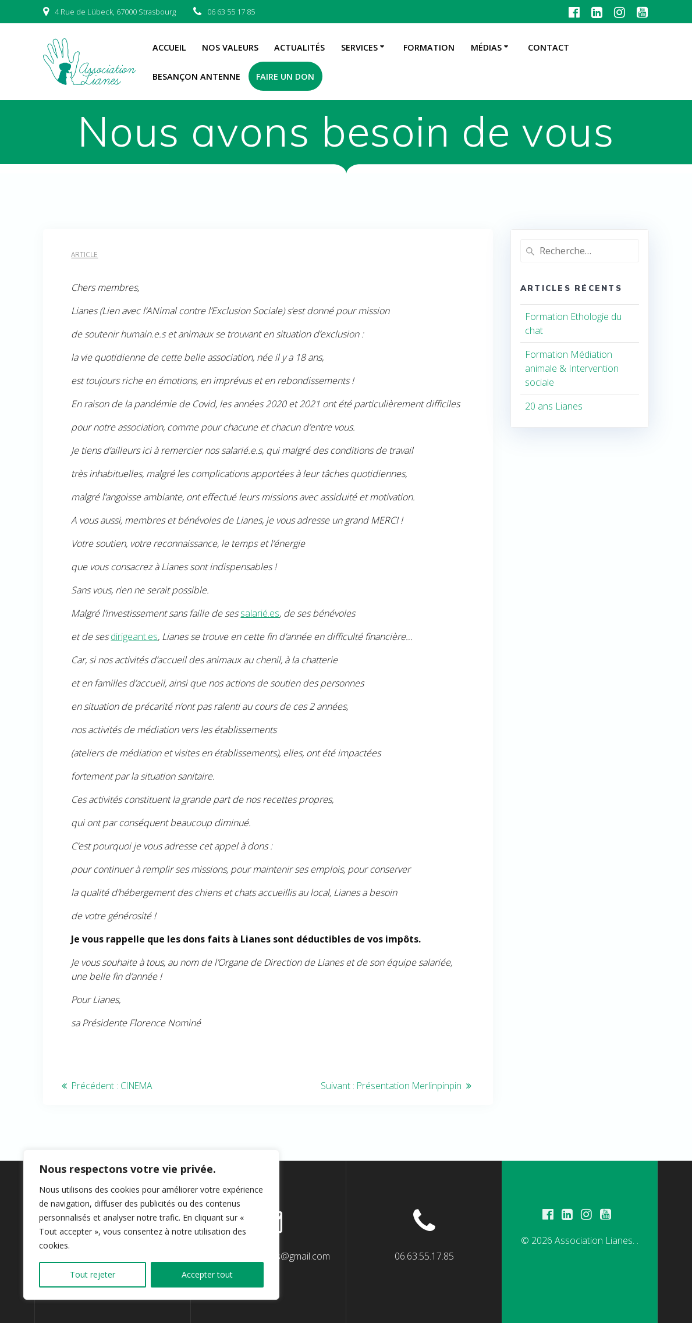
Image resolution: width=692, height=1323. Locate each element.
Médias (486, 47)
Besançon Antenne (196, 76)
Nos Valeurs (230, 47)
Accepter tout (207, 1274)
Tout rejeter (92, 1274)
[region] (151, 1225)
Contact (548, 47)
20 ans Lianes (554, 406)
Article (84, 254)
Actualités (299, 47)
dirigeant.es (134, 636)
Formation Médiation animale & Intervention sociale (572, 368)
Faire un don (285, 76)
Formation (429, 47)
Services (359, 47)
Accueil (169, 47)
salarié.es (259, 613)
